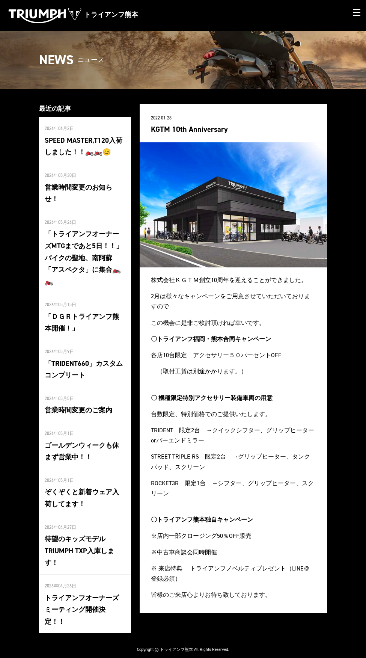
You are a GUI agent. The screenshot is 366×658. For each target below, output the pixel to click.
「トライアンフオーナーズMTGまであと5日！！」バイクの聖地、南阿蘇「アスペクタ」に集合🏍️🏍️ (83, 255)
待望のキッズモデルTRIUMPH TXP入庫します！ (79, 543)
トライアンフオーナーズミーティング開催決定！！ (82, 601)
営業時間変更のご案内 (78, 404)
